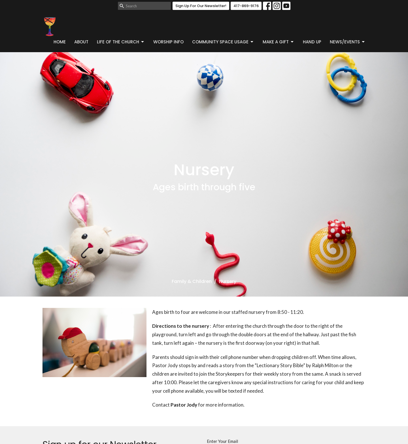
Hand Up (312, 42)
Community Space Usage (223, 42)
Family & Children (192, 281)
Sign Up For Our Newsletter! (200, 6)
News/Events (348, 42)
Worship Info (168, 42)
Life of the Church (121, 42)
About (81, 42)
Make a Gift (278, 42)
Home (60, 42)
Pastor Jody (184, 405)
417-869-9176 (246, 6)
